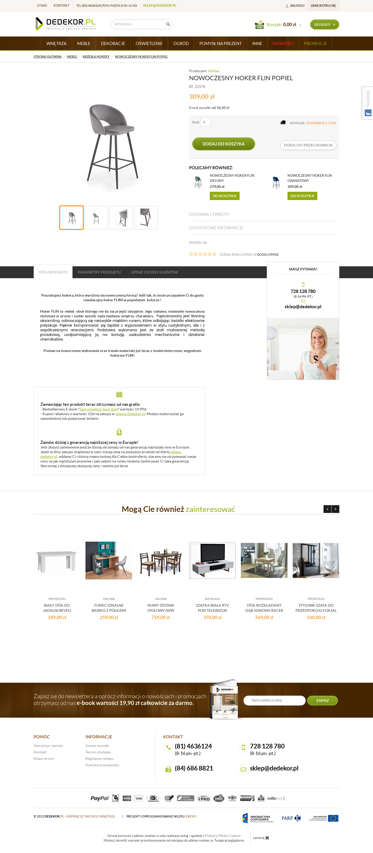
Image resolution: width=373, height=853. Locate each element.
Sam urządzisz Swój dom (99, 409)
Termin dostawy (98, 752)
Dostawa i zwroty (209, 214)
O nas (42, 6)
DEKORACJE (113, 43)
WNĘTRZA (56, 43)
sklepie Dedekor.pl (130, 414)
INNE (257, 43)
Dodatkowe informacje (216, 227)
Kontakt (62, 6)
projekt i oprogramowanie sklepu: (161, 816)
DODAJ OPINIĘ (268, 254)
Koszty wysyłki (97, 746)
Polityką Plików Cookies (223, 836)
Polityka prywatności (102, 765)
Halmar (214, 71)
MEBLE (83, 43)
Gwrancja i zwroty (48, 746)
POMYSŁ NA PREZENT (220, 43)
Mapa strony (44, 758)
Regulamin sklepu (99, 758)
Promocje (315, 43)
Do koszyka (224, 196)
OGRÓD (181, 43)
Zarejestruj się (323, 5)
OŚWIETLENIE (149, 43)
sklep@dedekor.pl (159, 6)
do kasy (324, 25)
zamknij (261, 837)
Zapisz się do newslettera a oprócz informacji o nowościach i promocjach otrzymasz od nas (120, 699)
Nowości (283, 43)
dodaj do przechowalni (308, 145)
